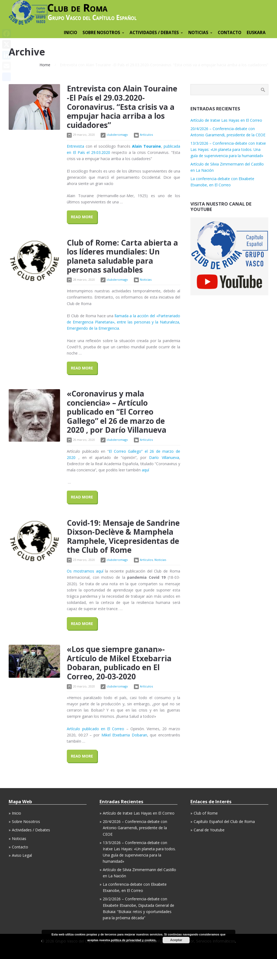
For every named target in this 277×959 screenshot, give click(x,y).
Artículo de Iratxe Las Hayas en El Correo (226, 120)
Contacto (20, 846)
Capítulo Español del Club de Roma (224, 821)
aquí (145, 469)
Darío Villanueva (164, 457)
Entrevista (75, 146)
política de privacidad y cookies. (134, 940)
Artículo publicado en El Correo (95, 728)
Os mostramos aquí (85, 571)
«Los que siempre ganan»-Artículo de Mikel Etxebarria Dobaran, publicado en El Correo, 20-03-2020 (119, 663)
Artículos (146, 135)
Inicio (16, 813)
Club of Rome (206, 813)
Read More (82, 216)
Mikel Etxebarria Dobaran (124, 735)
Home (44, 64)
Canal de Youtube (209, 829)
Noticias (145, 279)
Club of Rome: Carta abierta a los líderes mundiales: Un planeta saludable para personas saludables (122, 256)
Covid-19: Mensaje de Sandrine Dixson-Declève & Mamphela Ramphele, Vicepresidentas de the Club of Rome (123, 536)
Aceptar (176, 940)
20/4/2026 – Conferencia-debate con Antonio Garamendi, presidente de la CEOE (135, 827)
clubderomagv (117, 135)
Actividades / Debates (31, 829)
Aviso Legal (22, 855)
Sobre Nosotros (26, 821)
